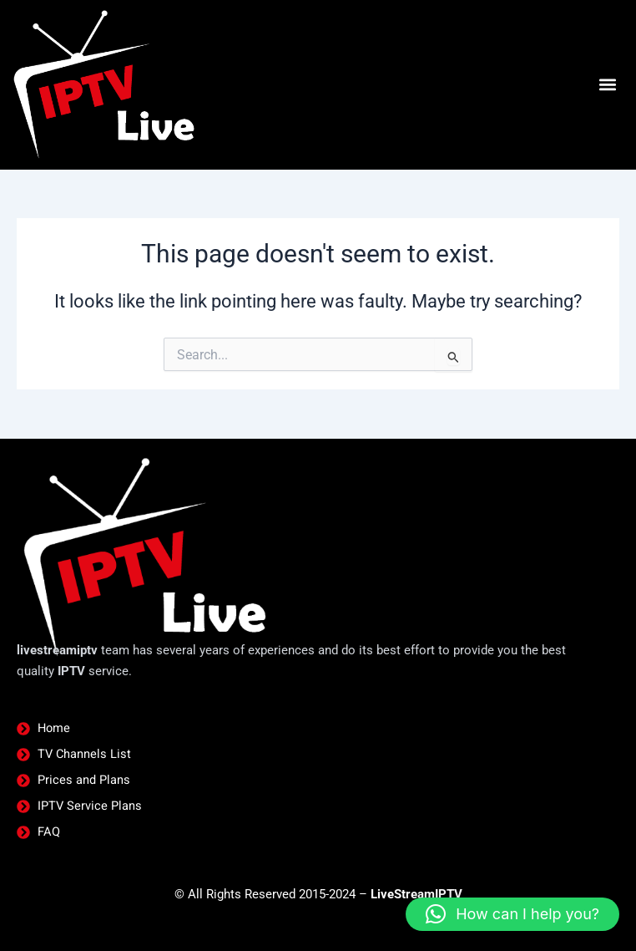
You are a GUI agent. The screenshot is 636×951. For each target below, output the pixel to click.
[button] (607, 85)
